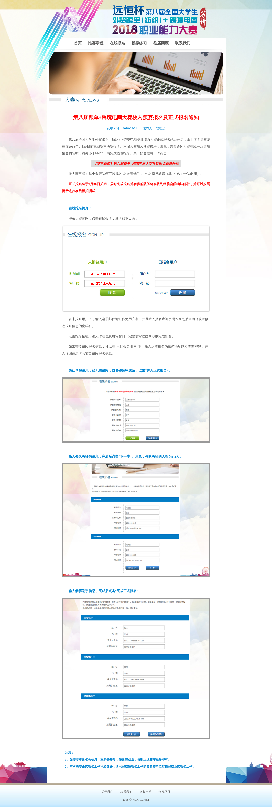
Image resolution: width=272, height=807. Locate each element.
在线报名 (117, 43)
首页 (78, 43)
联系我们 (182, 43)
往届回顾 (161, 43)
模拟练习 (139, 43)
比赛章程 (95, 43)
